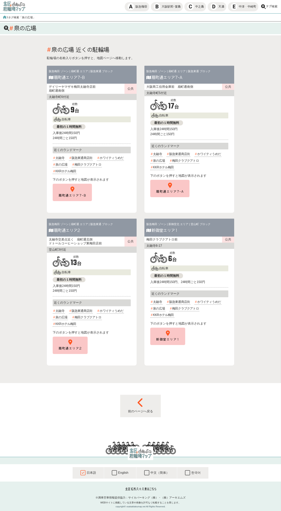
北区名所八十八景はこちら (140, 489)
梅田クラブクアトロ (88, 164)
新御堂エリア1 (164, 230)
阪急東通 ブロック (101, 71)
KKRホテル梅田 (65, 171)
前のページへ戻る (140, 405)
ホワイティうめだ (111, 158)
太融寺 (59, 158)
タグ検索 (269, 6)
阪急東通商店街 (82, 158)
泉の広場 (61, 164)
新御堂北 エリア (178, 224)
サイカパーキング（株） (143, 497)
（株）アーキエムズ (173, 497)
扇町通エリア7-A (166, 77)
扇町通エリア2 (67, 230)
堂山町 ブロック (201, 224)
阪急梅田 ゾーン (59, 71)
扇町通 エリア (79, 71)
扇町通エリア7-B (69, 77)
